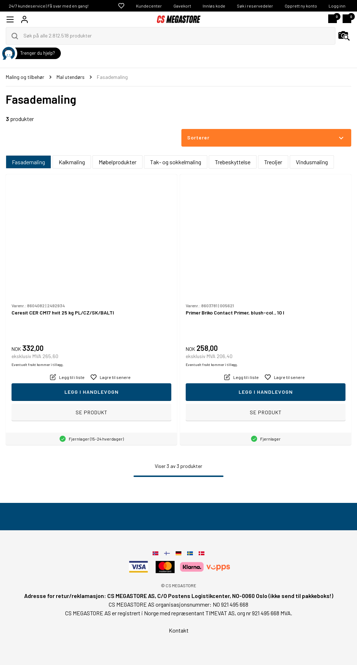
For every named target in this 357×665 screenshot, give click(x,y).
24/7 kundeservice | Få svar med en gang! (49, 5)
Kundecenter (149, 5)
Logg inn (337, 5)
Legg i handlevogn (91, 392)
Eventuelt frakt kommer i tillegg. (38, 364)
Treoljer (273, 162)
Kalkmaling (72, 162)
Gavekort (182, 5)
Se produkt (92, 412)
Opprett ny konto (301, 5)
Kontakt (179, 630)
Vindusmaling (312, 162)
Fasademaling (28, 162)
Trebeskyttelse (232, 162)
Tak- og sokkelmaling (175, 162)
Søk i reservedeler (255, 5)
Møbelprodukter (117, 162)
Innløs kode (214, 5)
